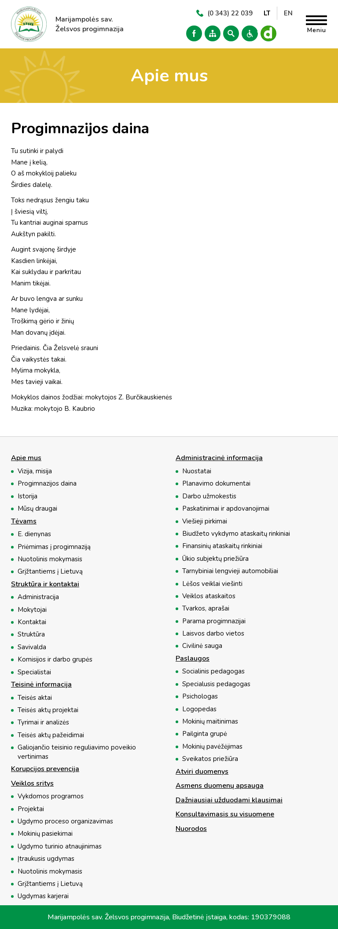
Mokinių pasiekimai (45, 833)
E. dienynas (34, 534)
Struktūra (31, 634)
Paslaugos (192, 659)
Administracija (38, 597)
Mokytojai (32, 609)
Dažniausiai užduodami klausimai (229, 801)
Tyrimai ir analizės (43, 722)
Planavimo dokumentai (216, 483)
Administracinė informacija (219, 458)
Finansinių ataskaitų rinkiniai (222, 545)
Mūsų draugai (37, 508)
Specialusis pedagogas (216, 684)
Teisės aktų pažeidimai (51, 735)
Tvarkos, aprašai (205, 608)
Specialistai (34, 672)
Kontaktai (32, 622)
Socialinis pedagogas (213, 671)
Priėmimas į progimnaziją (54, 546)
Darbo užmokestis (209, 496)
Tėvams (24, 522)
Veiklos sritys (32, 784)
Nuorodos (191, 829)
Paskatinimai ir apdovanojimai (225, 508)
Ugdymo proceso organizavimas (65, 821)
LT (267, 13)
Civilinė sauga (202, 645)
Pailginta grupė (204, 733)
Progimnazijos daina (47, 483)
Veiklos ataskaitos (208, 596)
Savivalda (32, 647)
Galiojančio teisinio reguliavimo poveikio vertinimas (77, 752)
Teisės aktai (35, 697)
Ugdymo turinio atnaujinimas (60, 846)
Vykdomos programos (51, 796)
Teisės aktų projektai (48, 710)
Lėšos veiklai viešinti (212, 583)
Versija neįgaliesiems (248, 33)
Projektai (31, 809)
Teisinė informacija (41, 685)
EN (288, 13)
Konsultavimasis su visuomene (225, 815)
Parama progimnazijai (214, 621)
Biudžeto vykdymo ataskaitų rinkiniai (236, 533)
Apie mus (26, 458)
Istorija (27, 496)
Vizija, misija (35, 471)
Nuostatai (196, 471)
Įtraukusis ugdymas (46, 858)
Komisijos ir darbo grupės (55, 659)
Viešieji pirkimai (204, 521)
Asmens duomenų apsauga (220, 786)
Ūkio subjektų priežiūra (215, 558)
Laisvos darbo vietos (213, 633)
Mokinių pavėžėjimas (212, 746)
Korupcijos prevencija (45, 769)
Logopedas (199, 709)
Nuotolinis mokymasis (50, 559)
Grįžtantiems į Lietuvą (50, 571)
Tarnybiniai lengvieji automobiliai (230, 571)
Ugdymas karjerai (43, 896)
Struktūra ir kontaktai (45, 585)
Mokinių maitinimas (210, 721)
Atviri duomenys (202, 772)
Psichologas (200, 696)
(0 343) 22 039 (230, 13)
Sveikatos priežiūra (210, 758)
